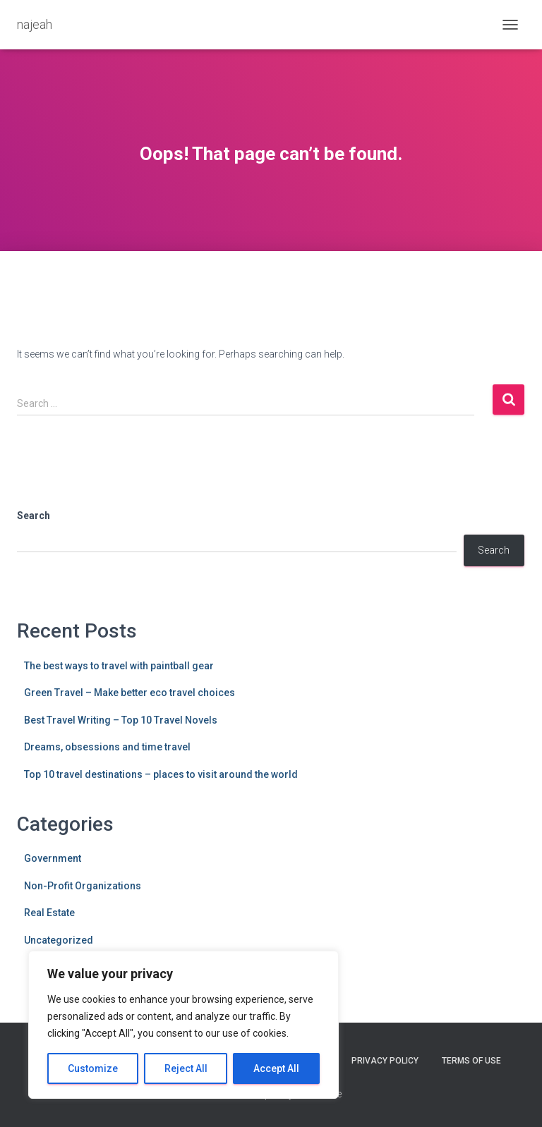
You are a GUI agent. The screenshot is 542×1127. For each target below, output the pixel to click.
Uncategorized (58, 940)
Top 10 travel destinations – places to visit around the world (161, 774)
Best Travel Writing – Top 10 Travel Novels (120, 720)
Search (33, 515)
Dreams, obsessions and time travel (107, 747)
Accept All (276, 1068)
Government (52, 858)
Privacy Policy (384, 1061)
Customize (93, 1068)
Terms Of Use (471, 1061)
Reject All (185, 1068)
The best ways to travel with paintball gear (119, 665)
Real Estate (49, 912)
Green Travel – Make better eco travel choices (129, 692)
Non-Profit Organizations (82, 885)
